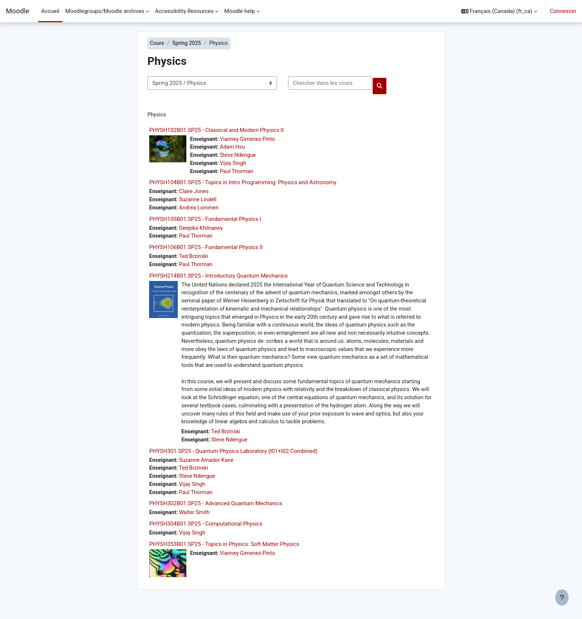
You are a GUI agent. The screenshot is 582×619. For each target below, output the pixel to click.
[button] (499, 11)
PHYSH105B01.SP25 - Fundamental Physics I (205, 221)
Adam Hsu (234, 148)
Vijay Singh (234, 165)
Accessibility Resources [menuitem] (184, 11)
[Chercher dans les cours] (330, 83)
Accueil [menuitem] (50, 11)
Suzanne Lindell (199, 202)
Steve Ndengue (239, 156)
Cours (157, 43)
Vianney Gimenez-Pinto (249, 139)
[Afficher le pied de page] (562, 597)
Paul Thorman (238, 173)
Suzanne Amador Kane (208, 469)
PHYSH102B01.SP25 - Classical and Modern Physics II (216, 130)
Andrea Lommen (200, 210)
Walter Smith (196, 523)
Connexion (563, 11)
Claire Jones (195, 194)
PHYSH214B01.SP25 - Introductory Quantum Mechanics (218, 279)
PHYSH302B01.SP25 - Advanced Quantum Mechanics (215, 514)
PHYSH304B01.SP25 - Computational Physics (205, 535)
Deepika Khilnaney (202, 231)
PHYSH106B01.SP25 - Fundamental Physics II (206, 250)
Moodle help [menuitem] (239, 11)
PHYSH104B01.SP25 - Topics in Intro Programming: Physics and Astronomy (242, 184)
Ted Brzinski (195, 259)
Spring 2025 (188, 43)
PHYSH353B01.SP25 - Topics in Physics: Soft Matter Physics (224, 555)
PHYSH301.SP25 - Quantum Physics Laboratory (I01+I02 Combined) (233, 460)
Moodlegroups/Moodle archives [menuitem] (104, 11)
